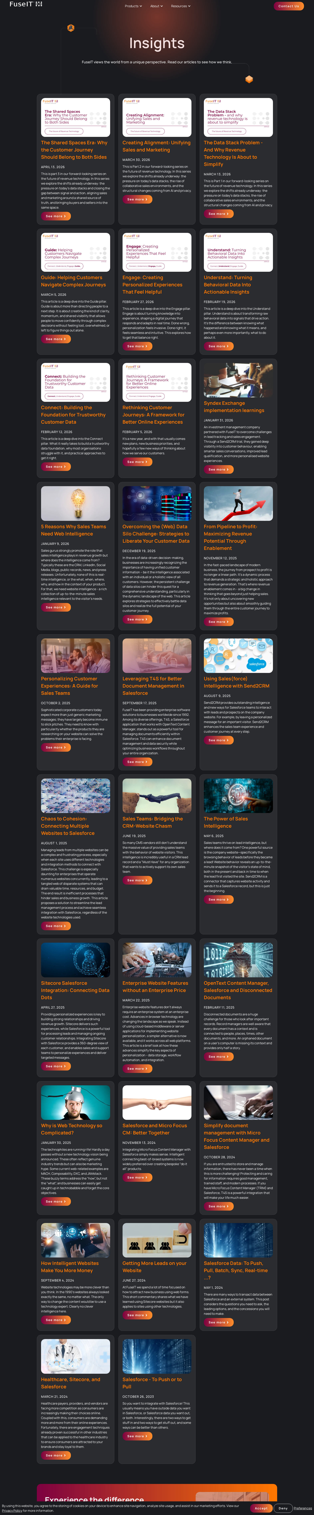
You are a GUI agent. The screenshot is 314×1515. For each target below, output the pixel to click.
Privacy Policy (12, 1510)
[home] (26, 6)
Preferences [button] (303, 1508)
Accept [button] (261, 1508)
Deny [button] (283, 1508)
